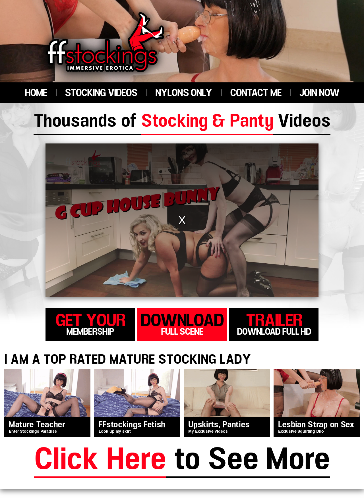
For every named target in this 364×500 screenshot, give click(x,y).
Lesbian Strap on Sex (316, 424)
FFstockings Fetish (132, 424)
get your (90, 323)
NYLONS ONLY (183, 93)
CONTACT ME (256, 93)
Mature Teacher (37, 424)
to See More (182, 460)
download (182, 323)
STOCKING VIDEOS (101, 93)
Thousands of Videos (182, 122)
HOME (36, 93)
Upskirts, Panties (219, 424)
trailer (273, 323)
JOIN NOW (319, 93)
